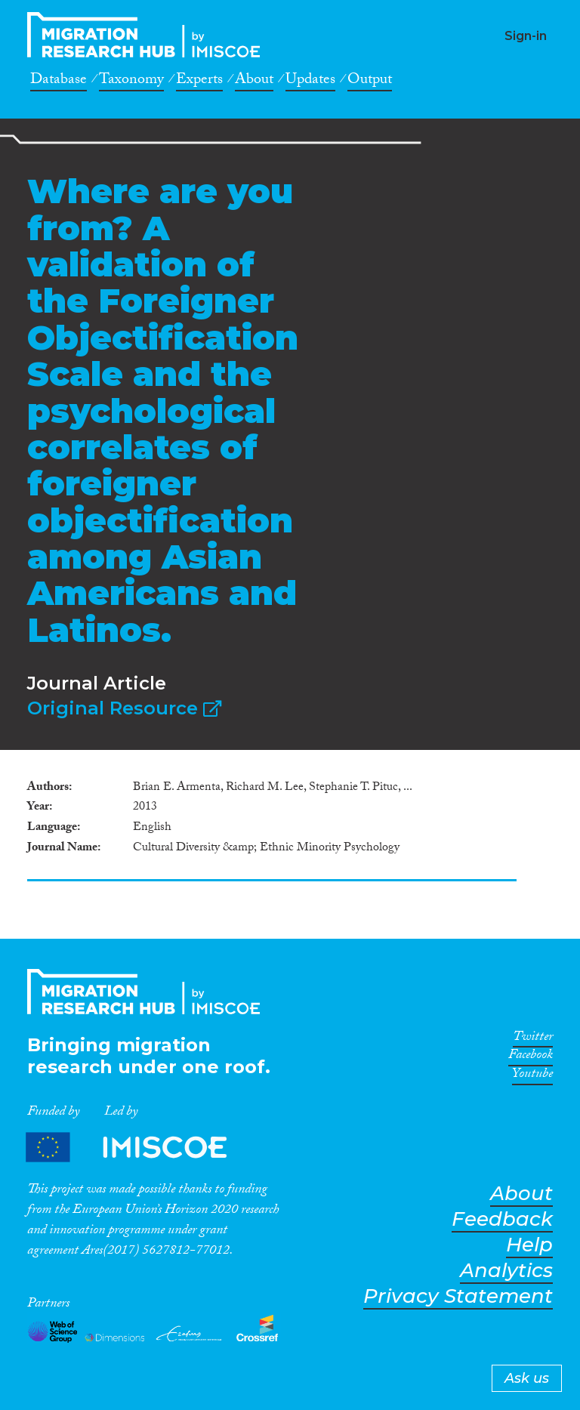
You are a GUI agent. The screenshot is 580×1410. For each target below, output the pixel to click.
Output (369, 81)
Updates (310, 81)
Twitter (533, 1039)
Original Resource (124, 708)
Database (58, 81)
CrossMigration (148, 34)
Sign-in (525, 36)
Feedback (502, 1219)
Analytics (506, 1270)
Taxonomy (131, 81)
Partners (139, 1147)
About (254, 81)
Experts (199, 81)
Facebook (530, 1057)
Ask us (526, 1378)
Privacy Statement (458, 1296)
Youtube (532, 1076)
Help (529, 1245)
